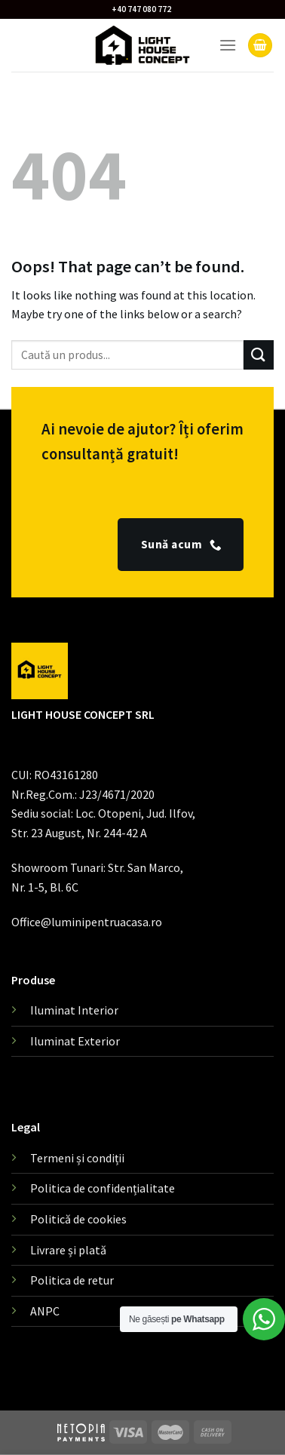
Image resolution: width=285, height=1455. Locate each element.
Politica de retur (72, 1280)
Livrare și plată (68, 1249)
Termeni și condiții (77, 1157)
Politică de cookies (78, 1218)
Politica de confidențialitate (102, 1188)
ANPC (45, 1310)
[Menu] (228, 44)
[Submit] (259, 355)
